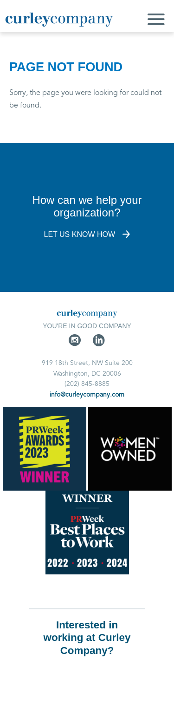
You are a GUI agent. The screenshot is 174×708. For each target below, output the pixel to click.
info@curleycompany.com (87, 394)
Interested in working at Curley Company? (87, 637)
